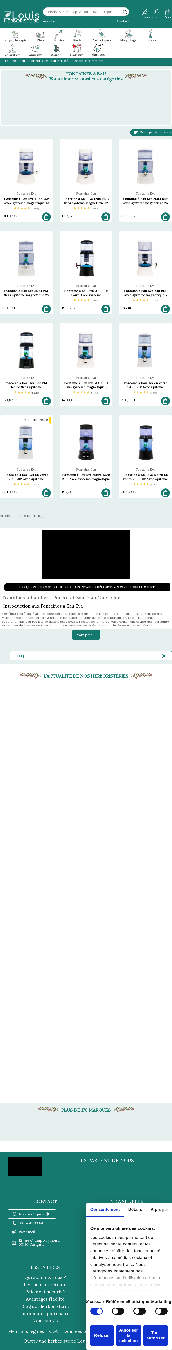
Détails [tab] (135, 1209)
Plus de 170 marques (86, 1110)
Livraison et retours (45, 1284)
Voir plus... (86, 635)
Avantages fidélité (45, 1299)
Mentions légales (26, 1331)
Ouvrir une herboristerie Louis (56, 1341)
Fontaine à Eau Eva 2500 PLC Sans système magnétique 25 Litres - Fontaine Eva (26, 295)
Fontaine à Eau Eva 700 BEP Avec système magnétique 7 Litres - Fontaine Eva (145, 295)
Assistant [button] (50, 21)
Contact (123, 21)
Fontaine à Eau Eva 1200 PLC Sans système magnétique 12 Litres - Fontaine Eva (86, 203)
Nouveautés (45, 1320)
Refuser (102, 1335)
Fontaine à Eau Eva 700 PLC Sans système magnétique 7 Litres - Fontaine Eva (86, 387)
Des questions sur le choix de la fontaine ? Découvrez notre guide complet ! (87, 587)
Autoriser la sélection (128, 1335)
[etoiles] (26, 209)
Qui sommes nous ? (45, 1277)
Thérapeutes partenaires (45, 1313)
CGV (54, 1331)
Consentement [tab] (105, 1209)
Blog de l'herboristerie (45, 1306)
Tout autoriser (156, 1335)
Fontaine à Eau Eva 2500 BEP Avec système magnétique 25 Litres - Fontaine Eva (145, 203)
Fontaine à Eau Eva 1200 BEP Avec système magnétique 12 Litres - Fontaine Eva (26, 203)
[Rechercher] (86, 11)
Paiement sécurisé (45, 1291)
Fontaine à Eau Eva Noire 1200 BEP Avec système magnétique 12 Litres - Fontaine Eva (86, 479)
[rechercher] (125, 12)
